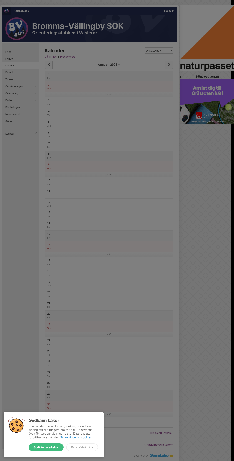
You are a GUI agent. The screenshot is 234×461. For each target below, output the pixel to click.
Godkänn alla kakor (46, 447)
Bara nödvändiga (82, 447)
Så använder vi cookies (76, 437)
